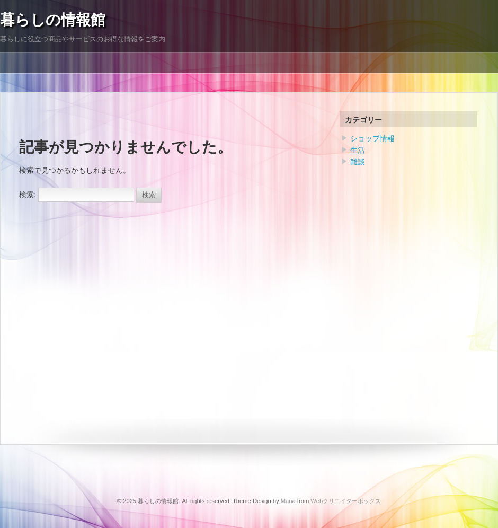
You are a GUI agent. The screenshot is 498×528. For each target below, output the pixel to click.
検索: (27, 194)
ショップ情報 (372, 138)
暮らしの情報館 (52, 20)
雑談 (357, 161)
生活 (357, 150)
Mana (288, 501)
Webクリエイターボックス (345, 501)
